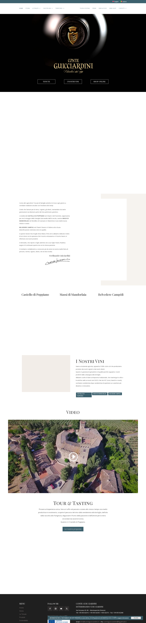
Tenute (46, 81)
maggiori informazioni (123, 618)
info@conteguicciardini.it (89, 622)
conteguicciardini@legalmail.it (115, 622)
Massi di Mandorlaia (99, 394)
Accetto (136, 618)
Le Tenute (36, 9)
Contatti (121, 9)
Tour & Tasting (84, 9)
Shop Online (99, 81)
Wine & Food (102, 9)
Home (21, 9)
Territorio (59, 9)
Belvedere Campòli (115, 394)
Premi (93, 9)
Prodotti (22, 617)
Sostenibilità (23, 620)
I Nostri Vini (47, 9)
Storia (28, 9)
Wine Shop (112, 9)
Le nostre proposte (73, 529)
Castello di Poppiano (80, 395)
